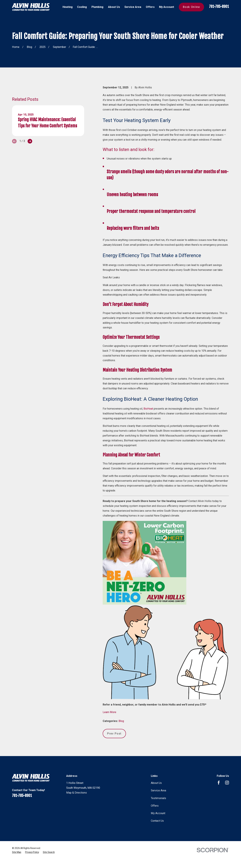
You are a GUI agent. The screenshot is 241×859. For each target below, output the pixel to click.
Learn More (109, 712)
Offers (155, 805)
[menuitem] (16, 852)
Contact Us (157, 820)
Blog (121, 721)
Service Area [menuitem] (132, 7)
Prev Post (114, 733)
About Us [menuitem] (114, 7)
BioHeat (148, 408)
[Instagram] (227, 783)
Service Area (158, 790)
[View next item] (30, 146)
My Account (158, 813)
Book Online (191, 7)
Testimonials (158, 798)
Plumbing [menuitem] (97, 7)
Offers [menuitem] (150, 7)
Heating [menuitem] (68, 7)
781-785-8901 (219, 6)
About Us (156, 783)
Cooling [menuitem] (82, 7)
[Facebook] (219, 783)
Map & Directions (76, 792)
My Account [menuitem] (166, 7)
